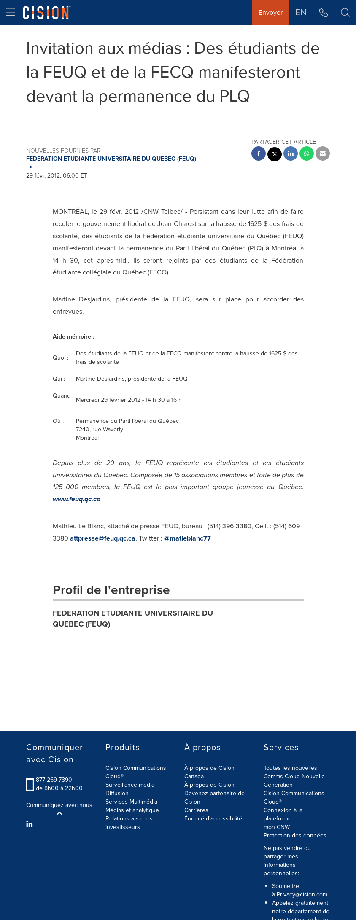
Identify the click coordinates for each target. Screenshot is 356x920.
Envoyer (271, 12)
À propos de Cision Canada (209, 772)
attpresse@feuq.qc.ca (102, 538)
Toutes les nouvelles (290, 768)
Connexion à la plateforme (283, 814)
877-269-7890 (54, 779)
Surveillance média (129, 784)
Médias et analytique (132, 810)
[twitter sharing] (274, 155)
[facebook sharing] (258, 154)
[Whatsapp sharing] (306, 154)
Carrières (196, 810)
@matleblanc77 (187, 538)
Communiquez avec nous (59, 808)
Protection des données (295, 835)
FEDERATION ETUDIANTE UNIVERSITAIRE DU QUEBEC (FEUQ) (133, 618)
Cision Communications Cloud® (135, 772)
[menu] (11, 12)
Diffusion (117, 793)
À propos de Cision (209, 784)
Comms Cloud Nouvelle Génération (294, 780)
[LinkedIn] (30, 824)
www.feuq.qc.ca (76, 499)
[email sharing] (323, 154)
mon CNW (277, 827)
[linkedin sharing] (290, 154)
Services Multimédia (131, 801)
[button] (345, 12)
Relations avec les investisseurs (129, 822)
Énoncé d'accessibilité (213, 818)
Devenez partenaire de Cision (214, 797)
